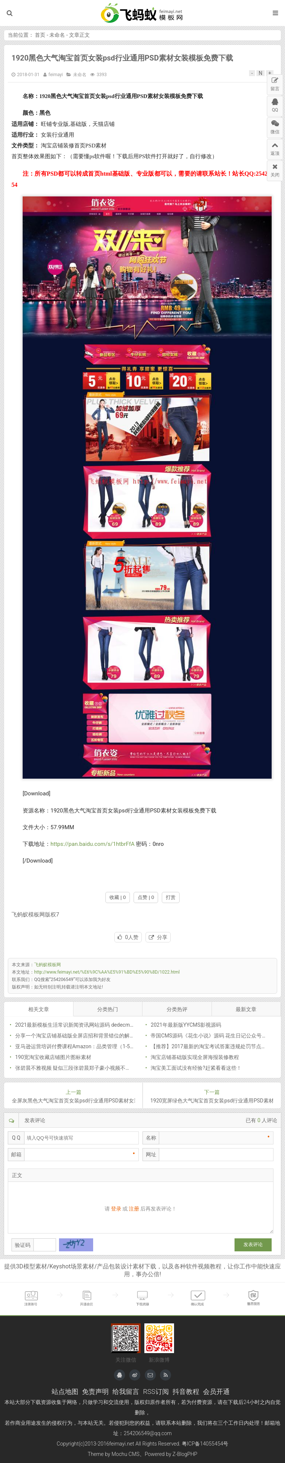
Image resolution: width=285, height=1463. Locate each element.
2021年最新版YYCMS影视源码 (186, 1025)
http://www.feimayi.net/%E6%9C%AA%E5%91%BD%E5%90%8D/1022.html (107, 972)
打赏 (171, 897)
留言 (275, 83)
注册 (134, 1209)
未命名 (57, 35)
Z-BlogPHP (185, 1454)
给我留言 (125, 1391)
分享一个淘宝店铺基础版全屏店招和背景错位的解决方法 (80, 1036)
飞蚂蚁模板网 (142, 13)
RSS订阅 (155, 1391)
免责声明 (95, 1391)
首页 (40, 35)
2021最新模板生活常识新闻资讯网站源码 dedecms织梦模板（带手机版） (99, 1025)
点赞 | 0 (146, 897)
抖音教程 (186, 1391)
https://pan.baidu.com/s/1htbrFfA (92, 844)
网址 (151, 1154)
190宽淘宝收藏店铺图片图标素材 (53, 1057)
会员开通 (216, 1391)
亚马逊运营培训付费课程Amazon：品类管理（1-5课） (77, 1046)
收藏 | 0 (117, 897)
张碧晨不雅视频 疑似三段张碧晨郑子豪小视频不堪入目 (78, 1068)
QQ (275, 104)
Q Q (16, 1138)
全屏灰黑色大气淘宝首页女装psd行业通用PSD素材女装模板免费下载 (73, 1101)
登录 (116, 1209)
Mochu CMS (125, 1454)
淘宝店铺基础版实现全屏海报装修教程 (195, 1057)
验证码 (22, 1245)
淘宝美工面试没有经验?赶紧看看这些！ (196, 1068)
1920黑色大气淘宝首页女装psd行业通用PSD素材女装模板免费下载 (122, 57)
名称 (151, 1138)
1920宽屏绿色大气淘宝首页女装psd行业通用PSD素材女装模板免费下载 (211, 1101)
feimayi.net (121, 1444)
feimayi (56, 74)
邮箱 (16, 1154)
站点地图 (65, 1391)
